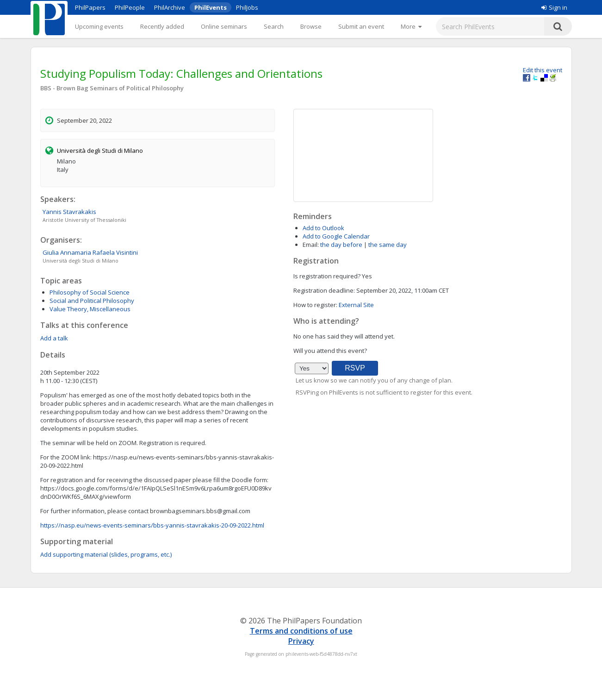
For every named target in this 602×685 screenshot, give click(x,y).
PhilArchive (169, 7)
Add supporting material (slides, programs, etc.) (106, 554)
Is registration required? (326, 276)
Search (274, 26)
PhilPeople (130, 7)
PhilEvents (210, 7)
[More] (411, 26)
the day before (341, 244)
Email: (311, 244)
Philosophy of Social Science (90, 292)
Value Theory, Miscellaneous (90, 309)
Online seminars (224, 26)
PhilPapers (90, 7)
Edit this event (542, 70)
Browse (311, 26)
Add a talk (54, 338)
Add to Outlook (323, 228)
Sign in (554, 7)
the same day (387, 244)
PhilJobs (247, 7)
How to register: (315, 305)
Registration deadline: (324, 290)
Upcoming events (99, 26)
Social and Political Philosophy (92, 300)
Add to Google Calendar (336, 236)
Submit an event (361, 26)
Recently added (162, 26)
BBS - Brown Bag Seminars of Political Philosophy (112, 88)
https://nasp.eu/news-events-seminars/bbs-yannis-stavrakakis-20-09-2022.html (152, 525)
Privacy (301, 641)
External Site (356, 305)
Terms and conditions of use (301, 631)
